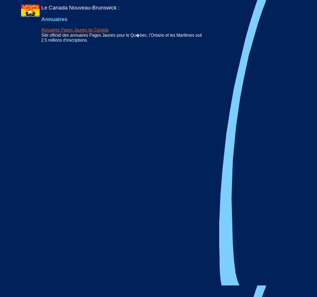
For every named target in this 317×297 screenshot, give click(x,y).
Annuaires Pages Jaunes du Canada (75, 30)
